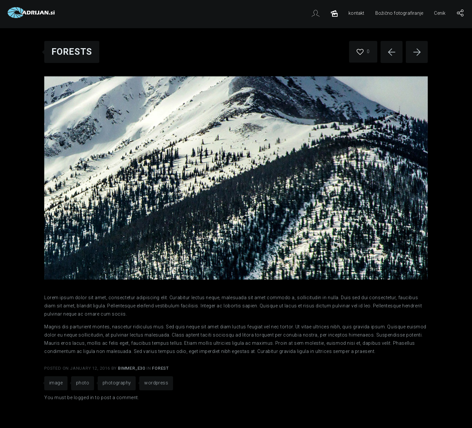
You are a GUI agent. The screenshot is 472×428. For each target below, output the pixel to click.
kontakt (356, 13)
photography (117, 382)
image (56, 382)
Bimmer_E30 (132, 368)
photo (82, 382)
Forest (160, 368)
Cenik (439, 13)
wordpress (156, 382)
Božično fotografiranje (399, 13)
